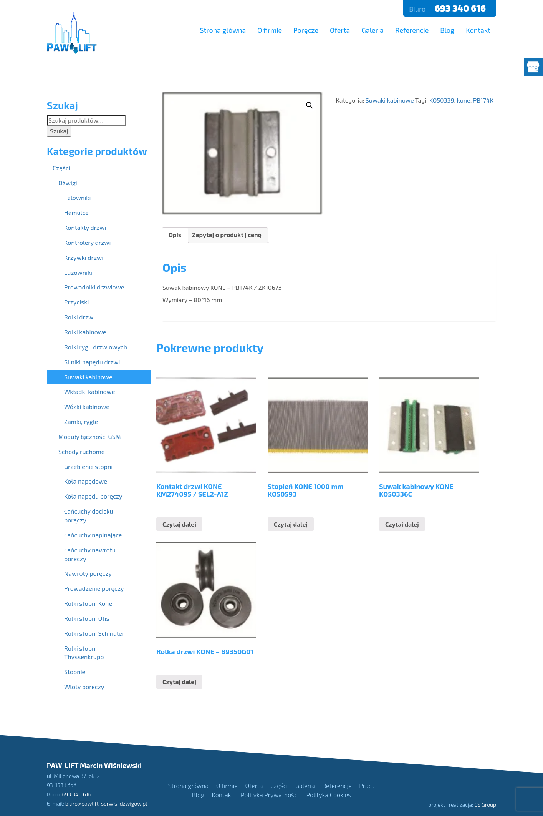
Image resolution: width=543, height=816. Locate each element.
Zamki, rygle (81, 421)
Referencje (412, 30)
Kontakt (478, 30)
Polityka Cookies (328, 794)
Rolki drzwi (79, 317)
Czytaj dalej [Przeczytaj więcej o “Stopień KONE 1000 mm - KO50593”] (291, 524)
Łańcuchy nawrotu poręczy (90, 554)
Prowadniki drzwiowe (94, 287)
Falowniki (77, 197)
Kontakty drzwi (85, 227)
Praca (367, 785)
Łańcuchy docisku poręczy (88, 515)
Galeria (372, 30)
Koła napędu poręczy (93, 496)
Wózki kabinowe (86, 406)
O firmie (269, 30)
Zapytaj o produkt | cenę (227, 234)
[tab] (175, 235)
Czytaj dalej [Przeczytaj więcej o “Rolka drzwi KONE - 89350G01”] (179, 681)
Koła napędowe (85, 481)
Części (61, 167)
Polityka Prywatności (270, 794)
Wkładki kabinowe (89, 391)
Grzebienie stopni (88, 466)
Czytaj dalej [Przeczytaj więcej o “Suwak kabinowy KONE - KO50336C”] (402, 524)
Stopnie (74, 671)
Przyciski (76, 302)
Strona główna (223, 30)
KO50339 (441, 100)
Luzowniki (78, 272)
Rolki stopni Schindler (94, 633)
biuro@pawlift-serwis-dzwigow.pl (106, 803)
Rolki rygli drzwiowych (95, 347)
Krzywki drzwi (83, 257)
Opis (175, 234)
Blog (447, 30)
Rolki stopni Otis (86, 618)
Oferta (340, 30)
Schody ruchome (81, 451)
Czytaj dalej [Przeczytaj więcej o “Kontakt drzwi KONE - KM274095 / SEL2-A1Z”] (179, 524)
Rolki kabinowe (85, 332)
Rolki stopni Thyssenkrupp (84, 653)
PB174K (483, 100)
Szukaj (59, 131)
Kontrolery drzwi (87, 242)
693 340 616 (461, 8)
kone (463, 100)
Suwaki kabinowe (390, 100)
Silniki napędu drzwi (92, 362)
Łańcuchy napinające (93, 534)
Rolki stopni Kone (88, 603)
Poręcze (305, 30)
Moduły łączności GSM (89, 436)
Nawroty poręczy (88, 573)
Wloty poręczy (84, 686)
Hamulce (76, 212)
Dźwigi (67, 182)
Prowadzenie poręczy (94, 588)
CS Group (485, 804)
